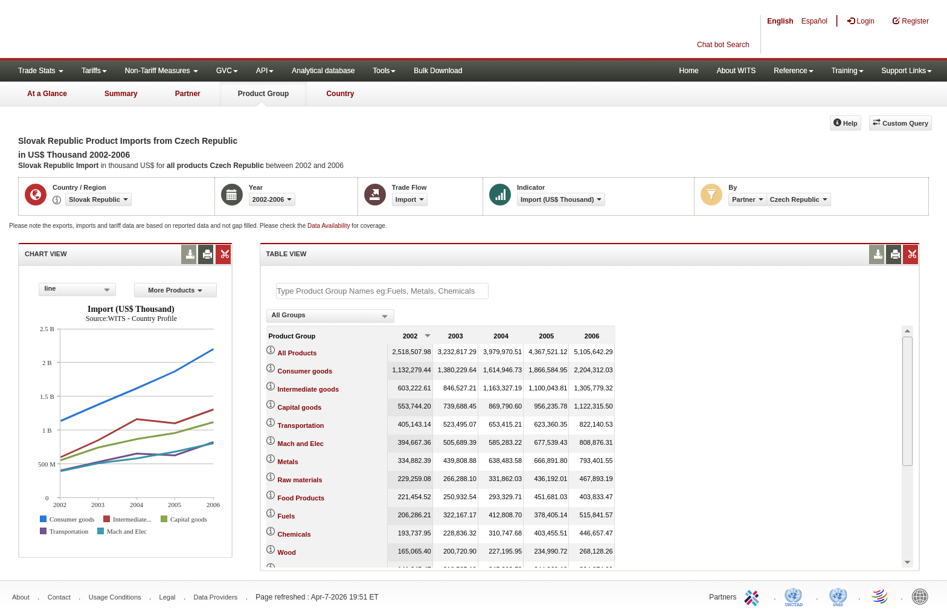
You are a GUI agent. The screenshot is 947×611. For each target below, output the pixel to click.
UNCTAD (796, 596)
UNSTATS (838, 596)
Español (814, 21)
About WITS (736, 70)
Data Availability (329, 225)
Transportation (301, 425)
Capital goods (300, 407)
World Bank (923, 596)
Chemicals (294, 534)
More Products (175, 290)
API (265, 70)
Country (340, 93)
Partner (188, 93)
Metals (288, 461)
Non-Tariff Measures (161, 70)
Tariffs (94, 70)
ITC (754, 596)
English (780, 21)
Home (689, 70)
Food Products (301, 498)
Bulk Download (438, 70)
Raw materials (300, 479)
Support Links (907, 70)
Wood (287, 552)
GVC (227, 70)
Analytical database (323, 70)
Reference (793, 70)
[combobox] (77, 289)
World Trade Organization (880, 596)
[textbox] (382, 291)
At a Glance (47, 93)
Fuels (286, 516)
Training (848, 70)
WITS (121, 30)
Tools (384, 70)
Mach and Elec (301, 443)
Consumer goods (305, 371)
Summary (121, 93)
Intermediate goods (308, 389)
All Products (297, 353)
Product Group (263, 93)
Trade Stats (40, 70)
